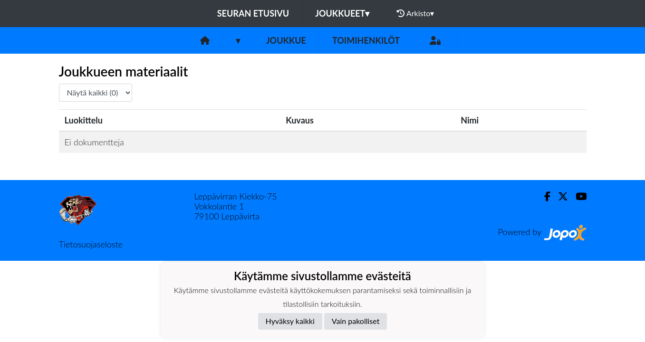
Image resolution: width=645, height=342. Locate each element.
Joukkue (286, 40)
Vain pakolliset (356, 320)
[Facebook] (543, 196)
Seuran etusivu (253, 13)
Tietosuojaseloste (91, 244)
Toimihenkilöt (366, 40)
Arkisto (415, 13)
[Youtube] (577, 196)
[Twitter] (559, 196)
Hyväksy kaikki (290, 320)
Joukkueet (342, 13)
